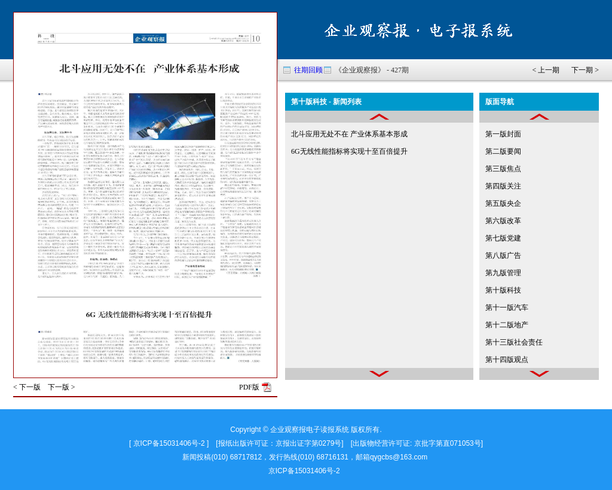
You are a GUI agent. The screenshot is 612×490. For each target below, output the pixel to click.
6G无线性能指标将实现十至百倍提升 (349, 151)
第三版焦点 (503, 169)
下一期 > (585, 70)
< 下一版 (27, 387)
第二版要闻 (503, 151)
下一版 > (61, 387)
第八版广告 (503, 255)
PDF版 (249, 387)
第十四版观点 (506, 359)
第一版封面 (503, 134)
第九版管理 (503, 273)
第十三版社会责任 (514, 342)
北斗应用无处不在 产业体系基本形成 (349, 134)
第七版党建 (503, 238)
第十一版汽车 (506, 307)
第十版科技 (503, 290)
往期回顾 (308, 70)
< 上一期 (545, 70)
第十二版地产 (506, 325)
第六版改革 (503, 221)
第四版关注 (503, 186)
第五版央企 (503, 203)
